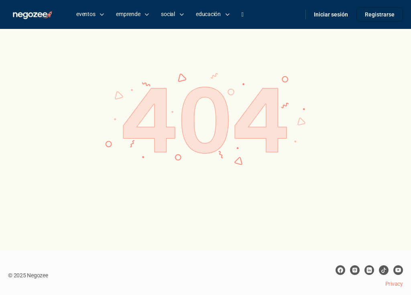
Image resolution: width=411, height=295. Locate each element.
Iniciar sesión (331, 14)
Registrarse (380, 14)
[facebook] (340, 270)
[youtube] (398, 270)
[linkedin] (369, 270)
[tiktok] (384, 270)
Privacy (394, 284)
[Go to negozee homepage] (32, 13)
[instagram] (355, 270)
